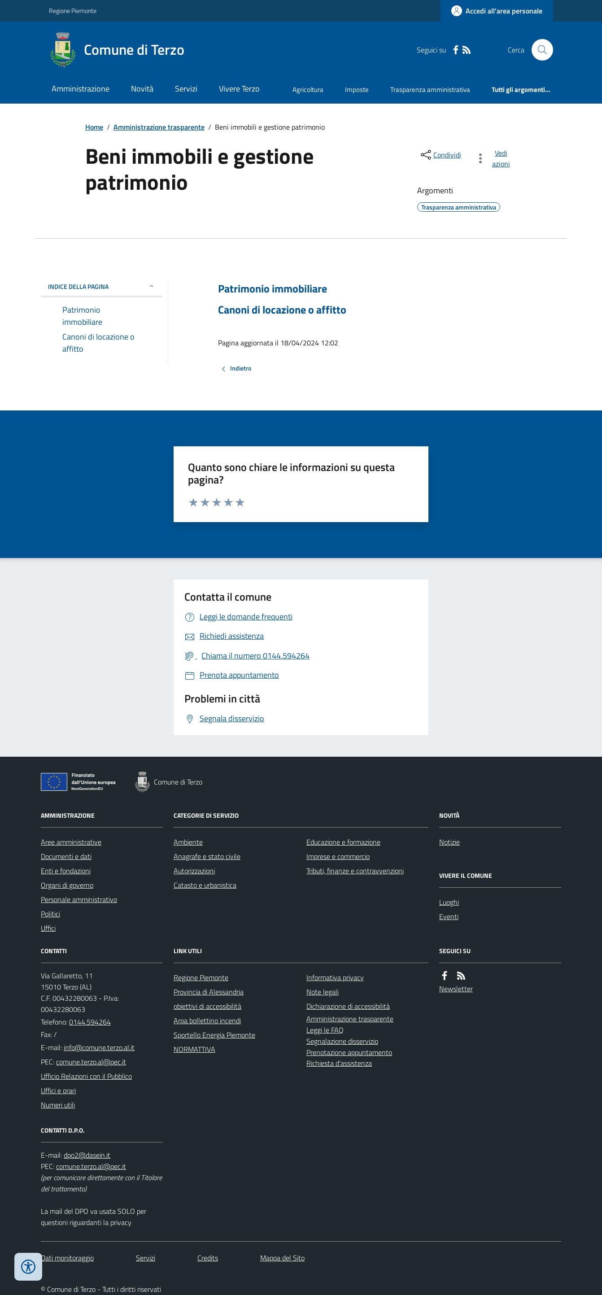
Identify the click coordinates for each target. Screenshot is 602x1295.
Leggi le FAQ (325, 1030)
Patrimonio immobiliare (272, 289)
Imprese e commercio (338, 856)
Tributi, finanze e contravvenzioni (355, 870)
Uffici (48, 928)
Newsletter (456, 988)
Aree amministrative (71, 842)
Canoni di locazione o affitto (282, 310)
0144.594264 (90, 1021)
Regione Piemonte (72, 10)
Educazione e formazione (343, 842)
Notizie (449, 842)
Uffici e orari (58, 1090)
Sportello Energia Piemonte (214, 1034)
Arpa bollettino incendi (207, 1020)
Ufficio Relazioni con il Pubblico (86, 1076)
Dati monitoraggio (67, 1257)
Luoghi (449, 902)
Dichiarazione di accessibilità (348, 1006)
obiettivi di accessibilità (207, 1006)
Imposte (357, 89)
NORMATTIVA (194, 1049)
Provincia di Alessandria (209, 991)
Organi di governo (67, 885)
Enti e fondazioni (66, 870)
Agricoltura (307, 89)
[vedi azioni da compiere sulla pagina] (494, 158)
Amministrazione (80, 89)
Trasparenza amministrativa (430, 89)
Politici (50, 913)
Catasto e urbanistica (205, 885)
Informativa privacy (335, 977)
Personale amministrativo (79, 899)
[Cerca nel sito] (538, 50)
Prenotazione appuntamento (349, 1052)
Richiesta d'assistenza (339, 1063)
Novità (142, 89)
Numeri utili (58, 1104)
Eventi (448, 916)
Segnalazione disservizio (342, 1041)
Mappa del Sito (282, 1257)
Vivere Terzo (239, 89)
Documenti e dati (66, 856)
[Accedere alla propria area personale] (497, 11)
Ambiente (188, 842)
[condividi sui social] (440, 155)
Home (94, 127)
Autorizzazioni (194, 870)
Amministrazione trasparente (159, 127)
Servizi (186, 89)
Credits (207, 1257)
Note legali (322, 991)
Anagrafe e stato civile (207, 856)
